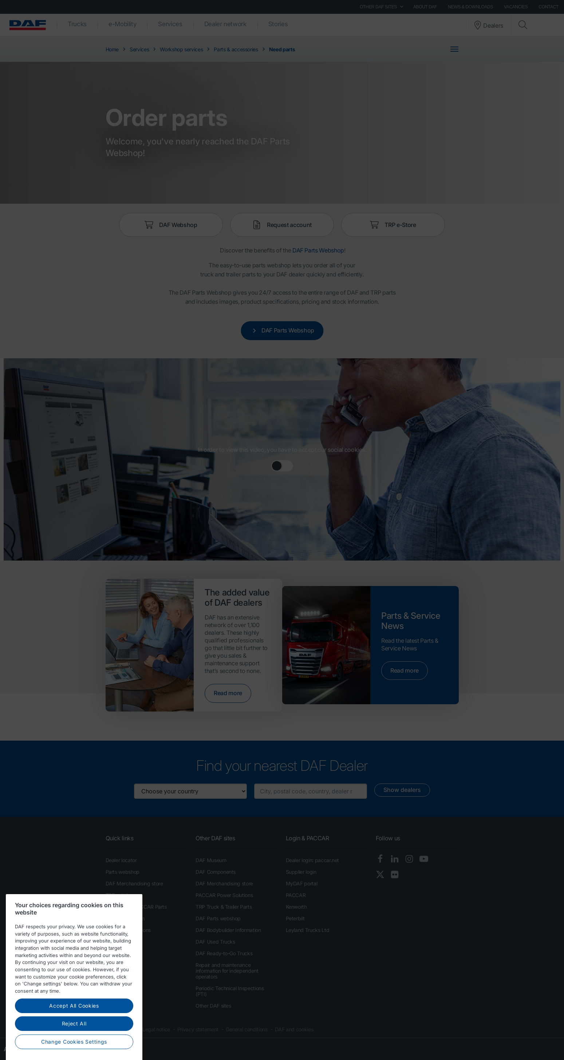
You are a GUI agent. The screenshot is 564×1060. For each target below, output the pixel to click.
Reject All (74, 1046)
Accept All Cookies (74, 1027)
